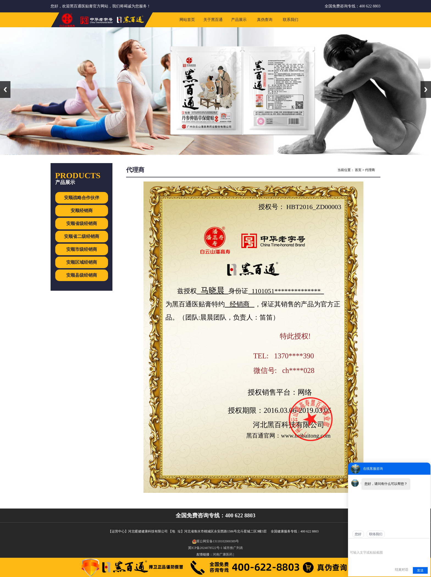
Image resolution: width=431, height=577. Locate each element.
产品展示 (239, 20)
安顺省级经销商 (81, 223)
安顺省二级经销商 (81, 236)
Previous (5, 89)
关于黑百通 (213, 20)
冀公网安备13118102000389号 (215, 541)
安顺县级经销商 (81, 275)
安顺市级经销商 (81, 249)
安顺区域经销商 (81, 262)
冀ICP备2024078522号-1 (205, 548)
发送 (420, 570)
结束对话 (401, 569)
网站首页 (187, 20)
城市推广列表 (233, 548)
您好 (358, 534)
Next (426, 89)
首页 (358, 170)
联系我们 (290, 20)
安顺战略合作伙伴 (81, 197)
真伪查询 (264, 20)
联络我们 (375, 534)
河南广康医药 (223, 554)
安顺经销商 (82, 210)
